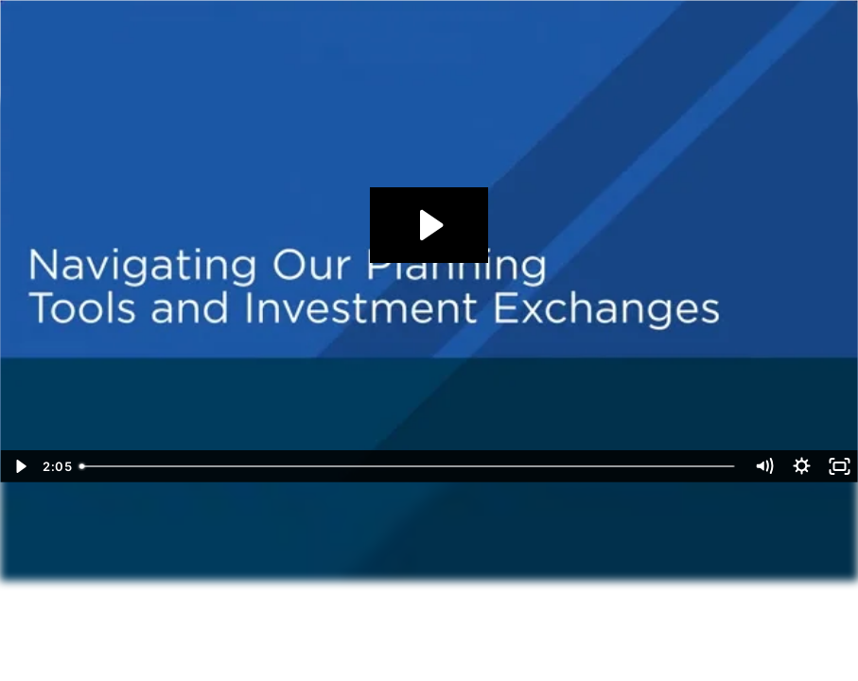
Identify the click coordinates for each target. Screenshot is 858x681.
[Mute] (763, 466)
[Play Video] (19, 466)
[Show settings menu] (801, 466)
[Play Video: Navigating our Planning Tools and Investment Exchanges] (429, 225)
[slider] (408, 466)
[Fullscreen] (839, 466)
